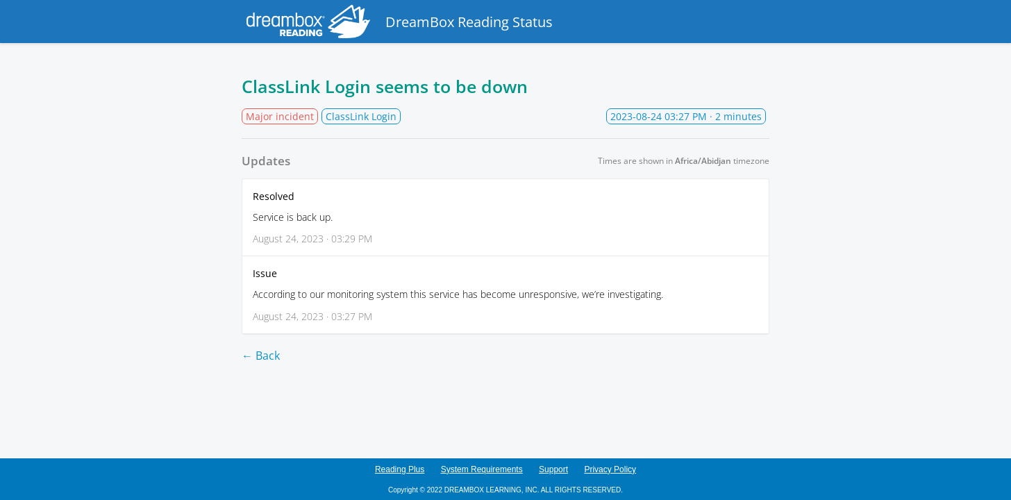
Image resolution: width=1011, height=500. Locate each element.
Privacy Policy (610, 469)
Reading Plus (399, 469)
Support (553, 469)
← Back (261, 355)
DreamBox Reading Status (397, 21)
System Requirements (482, 469)
